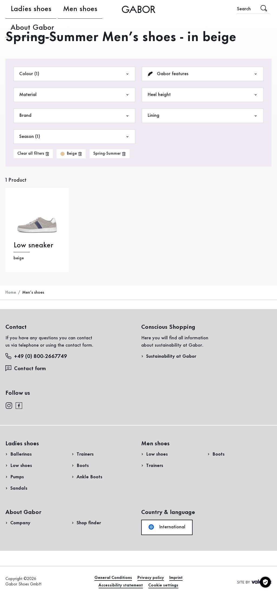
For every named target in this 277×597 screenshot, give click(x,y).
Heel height (202, 94)
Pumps (17, 477)
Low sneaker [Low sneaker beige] (33, 245)
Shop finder (89, 523)
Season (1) (74, 136)
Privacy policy (150, 578)
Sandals (18, 488)
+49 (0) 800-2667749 (36, 356)
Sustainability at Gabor (171, 356)
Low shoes (21, 465)
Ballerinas (21, 454)
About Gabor (76, 9)
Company (20, 523)
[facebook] (19, 405)
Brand (74, 115)
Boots (83, 465)
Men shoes (46, 9)
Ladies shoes (18, 9)
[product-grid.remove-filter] (71, 153)
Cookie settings (163, 585)
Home (10, 292)
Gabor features (202, 74)
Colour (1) (74, 74)
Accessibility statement (120, 585)
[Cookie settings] (265, 582)
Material (74, 94)
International (167, 527)
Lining (202, 115)
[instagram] (8, 405)
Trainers (85, 454)
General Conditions (113, 578)
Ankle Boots (89, 477)
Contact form (25, 368)
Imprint (176, 578)
